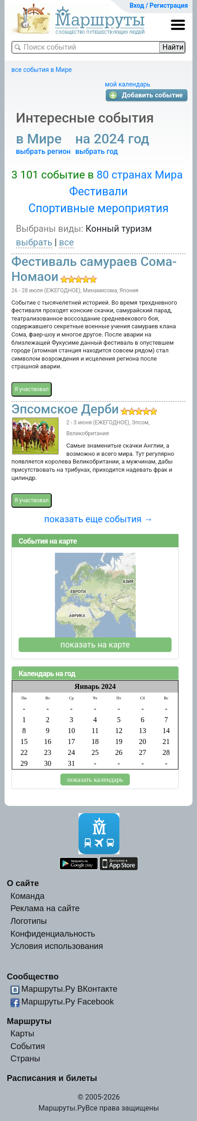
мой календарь (127, 84)
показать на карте (95, 644)
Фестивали (98, 191)
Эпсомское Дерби (65, 409)
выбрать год (96, 151)
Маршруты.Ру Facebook (67, 1001)
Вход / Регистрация (158, 5)
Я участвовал (32, 389)
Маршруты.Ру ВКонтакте (69, 989)
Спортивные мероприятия (99, 208)
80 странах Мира (140, 174)
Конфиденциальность (52, 933)
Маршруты (29, 1021)
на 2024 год (114, 139)
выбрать (34, 242)
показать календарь (95, 779)
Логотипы (28, 921)
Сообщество (33, 976)
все (66, 242)
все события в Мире (41, 69)
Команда (27, 896)
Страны (25, 1058)
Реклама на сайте (45, 908)
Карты (22, 1033)
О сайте (23, 883)
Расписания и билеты (52, 1078)
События (27, 1046)
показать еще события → (98, 519)
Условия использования (56, 946)
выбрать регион (43, 151)
